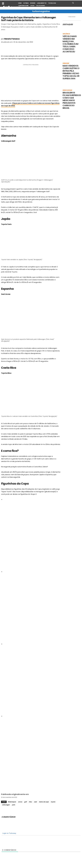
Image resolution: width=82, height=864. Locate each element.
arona (20, 802)
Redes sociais (67, 90)
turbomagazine (41, 11)
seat (35, 802)
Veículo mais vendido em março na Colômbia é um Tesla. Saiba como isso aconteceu (70, 44)
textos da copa (44, 802)
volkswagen (6, 805)
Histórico (66, 34)
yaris (13, 805)
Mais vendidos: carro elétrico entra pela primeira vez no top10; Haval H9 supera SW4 (71, 72)
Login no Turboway (9, 833)
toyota (53, 802)
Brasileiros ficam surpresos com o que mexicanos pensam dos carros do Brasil (72, 100)
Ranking (66, 63)
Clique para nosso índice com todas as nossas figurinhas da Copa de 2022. (30, 104)
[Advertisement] (31, 81)
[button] (73, 3)
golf (25, 802)
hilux (30, 802)
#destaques (12, 802)
